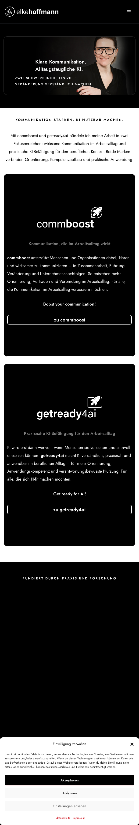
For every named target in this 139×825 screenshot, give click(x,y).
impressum (79, 818)
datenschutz (63, 818)
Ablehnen (69, 793)
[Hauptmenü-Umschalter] (128, 11)
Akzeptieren (70, 780)
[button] (132, 744)
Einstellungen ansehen (69, 806)
